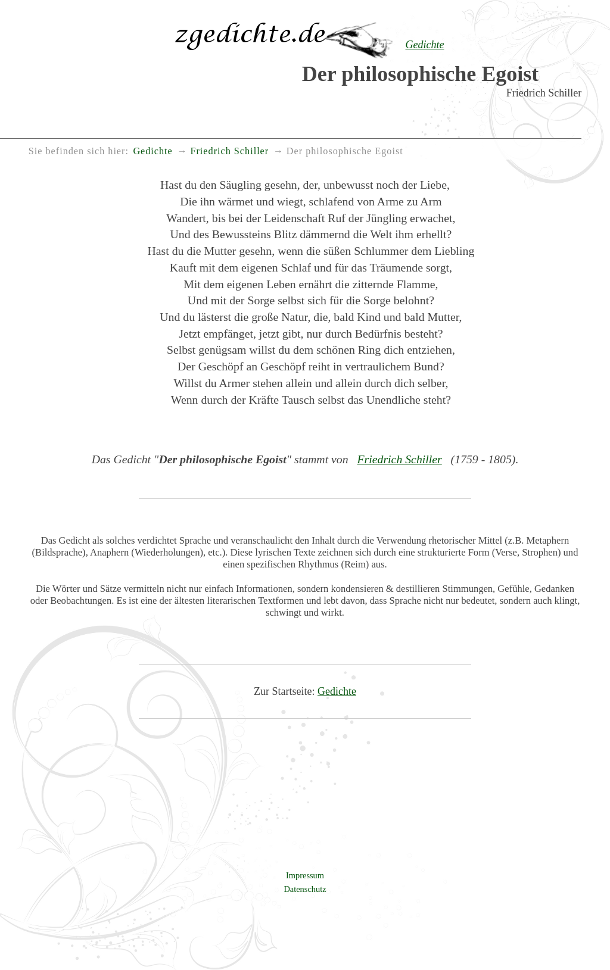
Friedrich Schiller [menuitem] (229, 151)
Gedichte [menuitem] (152, 151)
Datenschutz (305, 889)
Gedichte (337, 691)
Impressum (305, 875)
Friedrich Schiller (399, 459)
